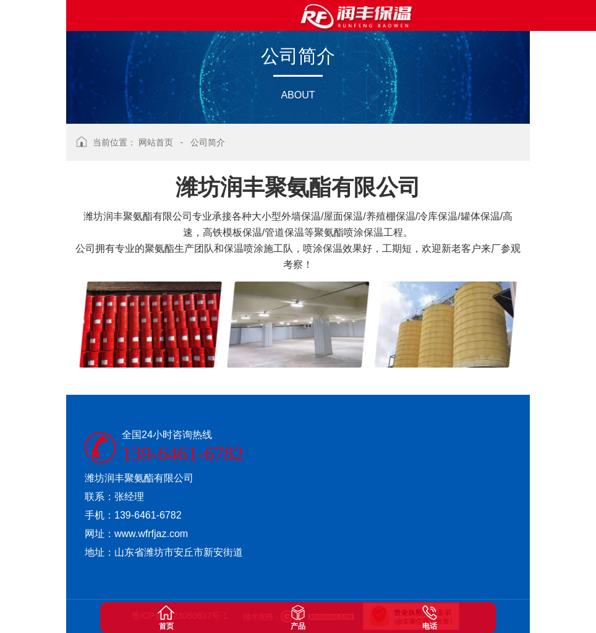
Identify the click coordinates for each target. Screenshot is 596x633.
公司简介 (207, 142)
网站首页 (155, 142)
